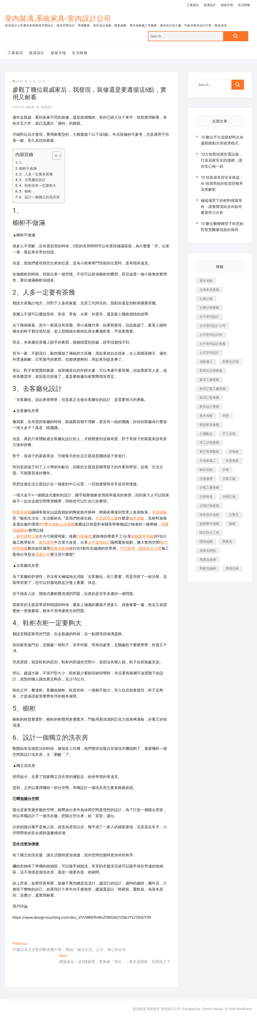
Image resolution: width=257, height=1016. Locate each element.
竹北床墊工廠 (106, 518)
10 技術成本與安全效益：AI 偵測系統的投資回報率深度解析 (222, 183)
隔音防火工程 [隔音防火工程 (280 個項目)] (209, 532)
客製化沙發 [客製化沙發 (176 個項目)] (230, 361)
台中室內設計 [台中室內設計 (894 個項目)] (209, 316)
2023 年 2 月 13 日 (29, 81)
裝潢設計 (210, 5)
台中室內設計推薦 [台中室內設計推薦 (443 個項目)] (213, 344)
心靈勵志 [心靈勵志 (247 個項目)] (206, 434)
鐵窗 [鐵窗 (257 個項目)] (232, 524)
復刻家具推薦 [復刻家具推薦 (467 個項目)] (209, 425)
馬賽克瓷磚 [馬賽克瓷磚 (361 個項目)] (208, 560)
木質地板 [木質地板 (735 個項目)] (232, 461)
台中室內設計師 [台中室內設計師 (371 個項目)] (211, 335)
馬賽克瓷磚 (59, 548)
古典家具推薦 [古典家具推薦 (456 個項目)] (209, 290)
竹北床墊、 (129, 548)
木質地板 (159, 512)
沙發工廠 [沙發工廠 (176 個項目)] (228, 479)
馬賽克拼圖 (22, 512)
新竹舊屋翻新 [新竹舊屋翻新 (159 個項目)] (209, 451)
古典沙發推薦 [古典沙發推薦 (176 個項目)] (209, 307)
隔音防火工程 (150, 548)
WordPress (244, 1009)
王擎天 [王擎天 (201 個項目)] (234, 515)
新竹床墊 (46, 542)
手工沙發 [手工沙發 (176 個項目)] (228, 434)
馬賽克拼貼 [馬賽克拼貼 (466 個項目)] (208, 550)
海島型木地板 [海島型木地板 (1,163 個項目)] (209, 515)
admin (29, 107)
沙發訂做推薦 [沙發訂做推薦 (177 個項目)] (209, 505)
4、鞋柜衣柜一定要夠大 (37, 185)
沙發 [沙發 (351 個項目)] (225, 470)
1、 (22, 163)
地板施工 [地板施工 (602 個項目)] (206, 361)
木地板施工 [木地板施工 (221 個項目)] (208, 461)
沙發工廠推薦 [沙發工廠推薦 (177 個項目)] (209, 487)
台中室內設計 (99, 542)
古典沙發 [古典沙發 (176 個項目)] (206, 299)
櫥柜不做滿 (28, 168)
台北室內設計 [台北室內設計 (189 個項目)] (209, 352)
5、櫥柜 (25, 191)
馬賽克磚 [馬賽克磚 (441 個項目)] (232, 568)
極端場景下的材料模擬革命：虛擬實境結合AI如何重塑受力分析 (221, 206)
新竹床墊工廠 (27, 536)
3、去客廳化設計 (32, 180)
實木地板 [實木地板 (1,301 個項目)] (206, 416)
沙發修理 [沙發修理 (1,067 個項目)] (206, 479)
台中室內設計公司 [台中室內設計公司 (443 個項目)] (213, 326)
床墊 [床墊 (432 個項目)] (225, 416)
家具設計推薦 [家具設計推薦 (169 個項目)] (209, 406)
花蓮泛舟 (42, 554)
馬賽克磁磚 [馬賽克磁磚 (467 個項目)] (208, 568)
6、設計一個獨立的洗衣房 (39, 197)
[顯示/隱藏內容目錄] (54, 155)
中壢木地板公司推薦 (58, 524)
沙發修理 (84, 536)
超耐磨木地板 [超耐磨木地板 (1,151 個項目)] (209, 524)
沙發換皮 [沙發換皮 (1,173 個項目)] (206, 496)
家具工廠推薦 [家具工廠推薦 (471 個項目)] (209, 380)
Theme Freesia (212, 1009)
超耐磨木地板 (142, 536)
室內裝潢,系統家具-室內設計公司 (58, 18)
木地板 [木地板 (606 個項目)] (234, 451)
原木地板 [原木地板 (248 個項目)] (206, 281)
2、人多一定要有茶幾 (36, 174)
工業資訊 (193, 5)
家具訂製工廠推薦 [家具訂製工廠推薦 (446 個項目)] (213, 389)
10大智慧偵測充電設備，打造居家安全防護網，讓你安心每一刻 (221, 160)
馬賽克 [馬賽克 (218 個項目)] (227, 541)
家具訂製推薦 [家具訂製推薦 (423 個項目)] (209, 397)
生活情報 (244, 5)
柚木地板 (136, 518)
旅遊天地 (227, 5)
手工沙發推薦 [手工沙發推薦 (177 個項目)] (209, 442)
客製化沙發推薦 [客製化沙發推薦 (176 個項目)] (211, 371)
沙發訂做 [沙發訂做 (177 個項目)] (228, 496)
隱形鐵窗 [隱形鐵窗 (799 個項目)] (206, 541)
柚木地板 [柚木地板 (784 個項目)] (206, 470)
